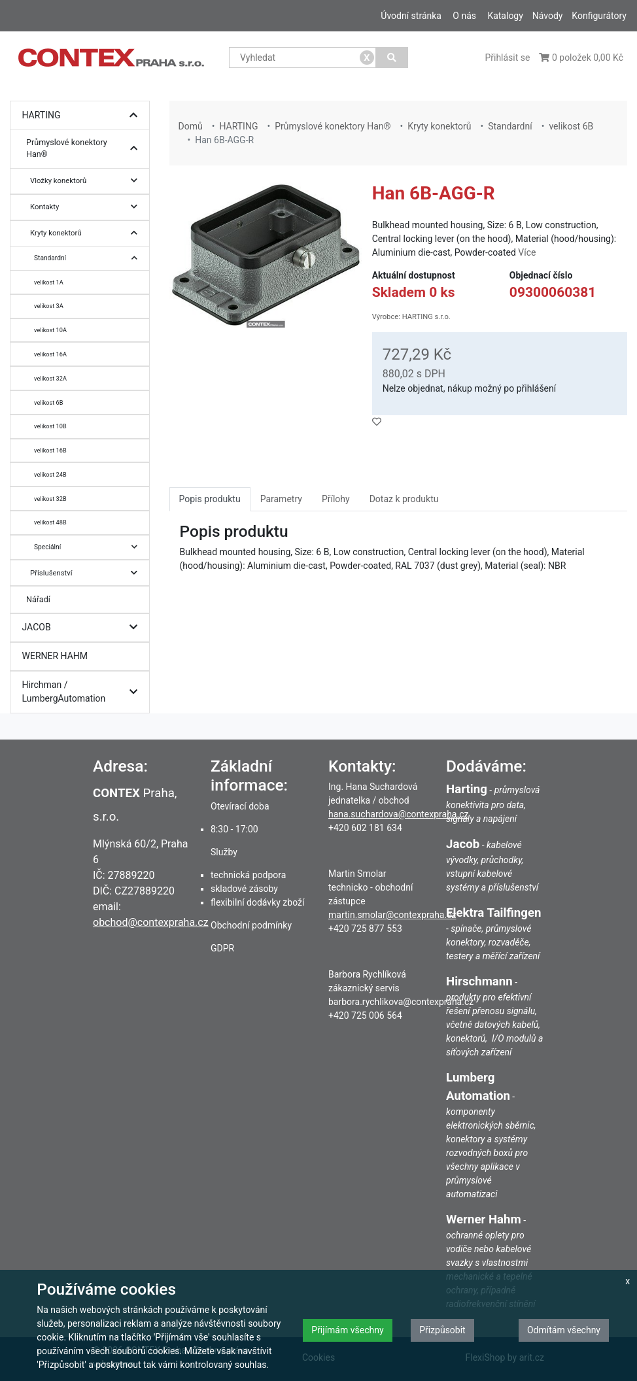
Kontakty (87, 207)
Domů (191, 126)
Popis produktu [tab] (210, 499)
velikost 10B (50, 426)
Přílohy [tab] (336, 499)
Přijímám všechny (347, 1330)
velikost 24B (50, 474)
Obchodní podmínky (251, 925)
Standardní (89, 258)
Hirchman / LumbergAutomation (83, 692)
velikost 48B (50, 522)
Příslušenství (87, 573)
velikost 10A (50, 329)
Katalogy (505, 15)
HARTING (83, 115)
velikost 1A (48, 282)
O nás (464, 15)
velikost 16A (50, 354)
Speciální (89, 547)
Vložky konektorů (87, 181)
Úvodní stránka (411, 15)
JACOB (83, 627)
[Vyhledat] (392, 57)
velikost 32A (50, 378)
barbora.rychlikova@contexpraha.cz (400, 1002)
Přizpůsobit (442, 1330)
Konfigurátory (599, 15)
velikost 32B (50, 498)
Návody (547, 15)
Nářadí (38, 599)
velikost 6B (48, 402)
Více (527, 252)
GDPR (222, 948)
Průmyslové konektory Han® (85, 149)
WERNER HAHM (55, 656)
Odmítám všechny (563, 1330)
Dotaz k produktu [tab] (404, 499)
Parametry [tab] (281, 499)
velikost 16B (50, 450)
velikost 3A (48, 305)
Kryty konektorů (87, 233)
